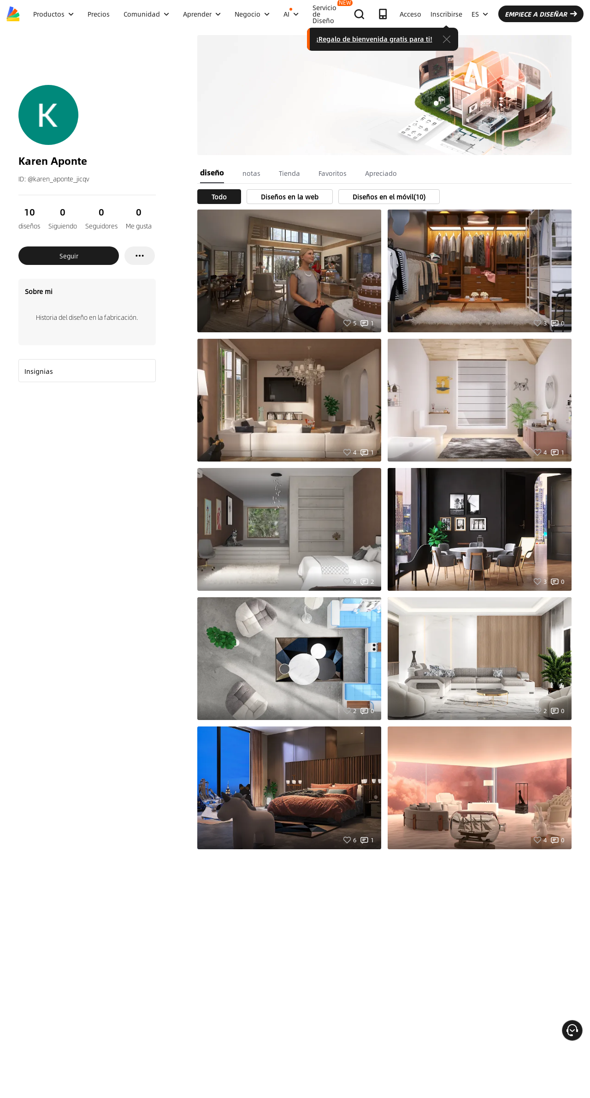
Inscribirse (446, 14)
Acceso (410, 14)
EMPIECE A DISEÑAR (541, 14)
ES (480, 14)
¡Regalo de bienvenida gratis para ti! (374, 38)
